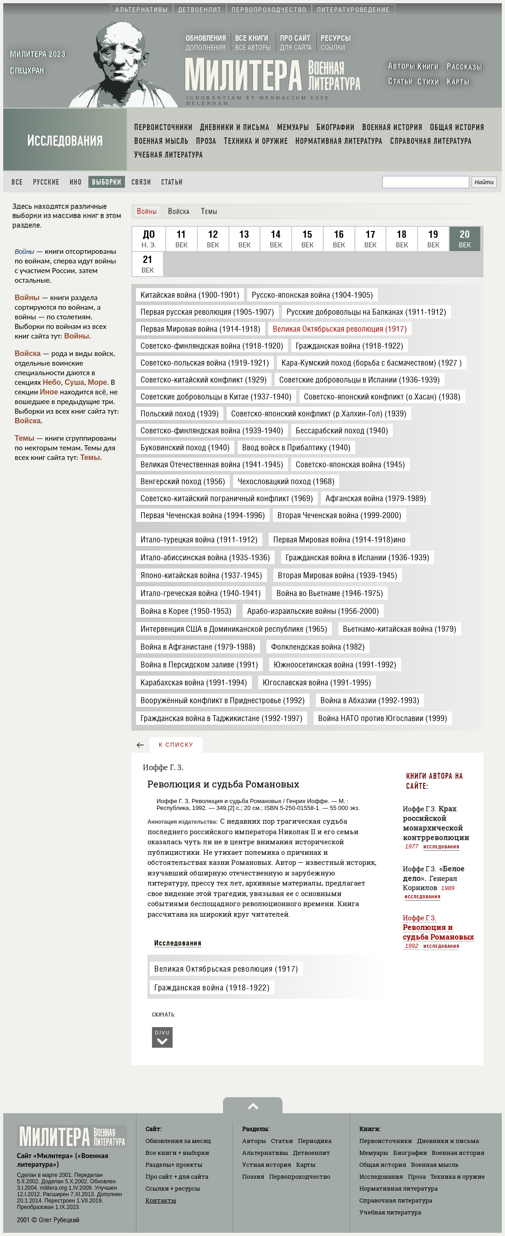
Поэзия (253, 1176)
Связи (141, 182)
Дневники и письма (448, 1141)
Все (17, 182)
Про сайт (177, 1176)
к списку (176, 745)
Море (97, 382)
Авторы (254, 1141)
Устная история (266, 1164)
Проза (417, 1176)
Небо (52, 382)
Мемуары (373, 1152)
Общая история (382, 1164)
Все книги (177, 1152)
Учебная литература (390, 1212)
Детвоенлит (311, 1152)
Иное (49, 392)
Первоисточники (385, 1141)
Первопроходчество (299, 1176)
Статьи (172, 182)
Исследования (65, 140)
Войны (27, 297)
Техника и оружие (457, 1176)
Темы (24, 438)
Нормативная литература (398, 1188)
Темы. (91, 457)
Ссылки (173, 1188)
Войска (28, 353)
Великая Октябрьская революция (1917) (226, 968)
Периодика (314, 1141)
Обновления (178, 1141)
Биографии (410, 1152)
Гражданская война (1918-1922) (212, 987)
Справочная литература (395, 1200)
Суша (74, 382)
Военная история (458, 1152)
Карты (305, 1164)
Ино (76, 182)
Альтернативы (265, 1152)
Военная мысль (435, 1164)
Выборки (106, 182)
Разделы (174, 1164)
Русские (46, 182)
